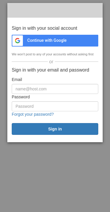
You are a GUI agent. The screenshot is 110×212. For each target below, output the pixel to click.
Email (17, 79)
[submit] (55, 129)
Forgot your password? (33, 114)
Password (21, 97)
